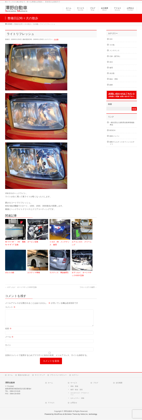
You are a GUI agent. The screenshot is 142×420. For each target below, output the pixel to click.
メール (9, 340)
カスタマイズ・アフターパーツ (79, 394)
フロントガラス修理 (88, 287)
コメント (10, 307)
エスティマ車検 (33, 272)
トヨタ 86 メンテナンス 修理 (59, 243)
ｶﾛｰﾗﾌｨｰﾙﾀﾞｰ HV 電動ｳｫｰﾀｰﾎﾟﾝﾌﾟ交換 (15, 243)
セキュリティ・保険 (77, 398)
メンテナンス (114, 50)
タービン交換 (32, 242)
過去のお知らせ (24, 375)
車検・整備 (74, 386)
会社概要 (119, 383)
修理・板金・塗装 (76, 390)
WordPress (58, 414)
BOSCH (112, 130)
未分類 (111, 73)
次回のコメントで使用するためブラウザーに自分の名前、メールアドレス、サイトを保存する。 (47, 358)
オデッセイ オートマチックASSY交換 (82, 273)
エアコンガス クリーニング (82, 243)
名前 (8, 332)
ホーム (10, 375)
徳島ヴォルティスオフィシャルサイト (121, 143)
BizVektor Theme (71, 414)
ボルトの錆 (9, 272)
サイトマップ (40, 375)
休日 (111, 62)
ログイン (75, 375)
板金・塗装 (113, 79)
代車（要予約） (115, 56)
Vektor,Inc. (84, 414)
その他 (56, 39)
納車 (111, 85)
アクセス (51, 403)
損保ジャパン (114, 136)
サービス (73, 383)
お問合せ (73, 403)
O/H (110, 39)
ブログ (95, 383)
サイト (8, 348)
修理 (111, 68)
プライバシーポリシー (58, 375)
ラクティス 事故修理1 (59, 272)
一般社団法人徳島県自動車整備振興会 (121, 124)
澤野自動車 (68, 411)
